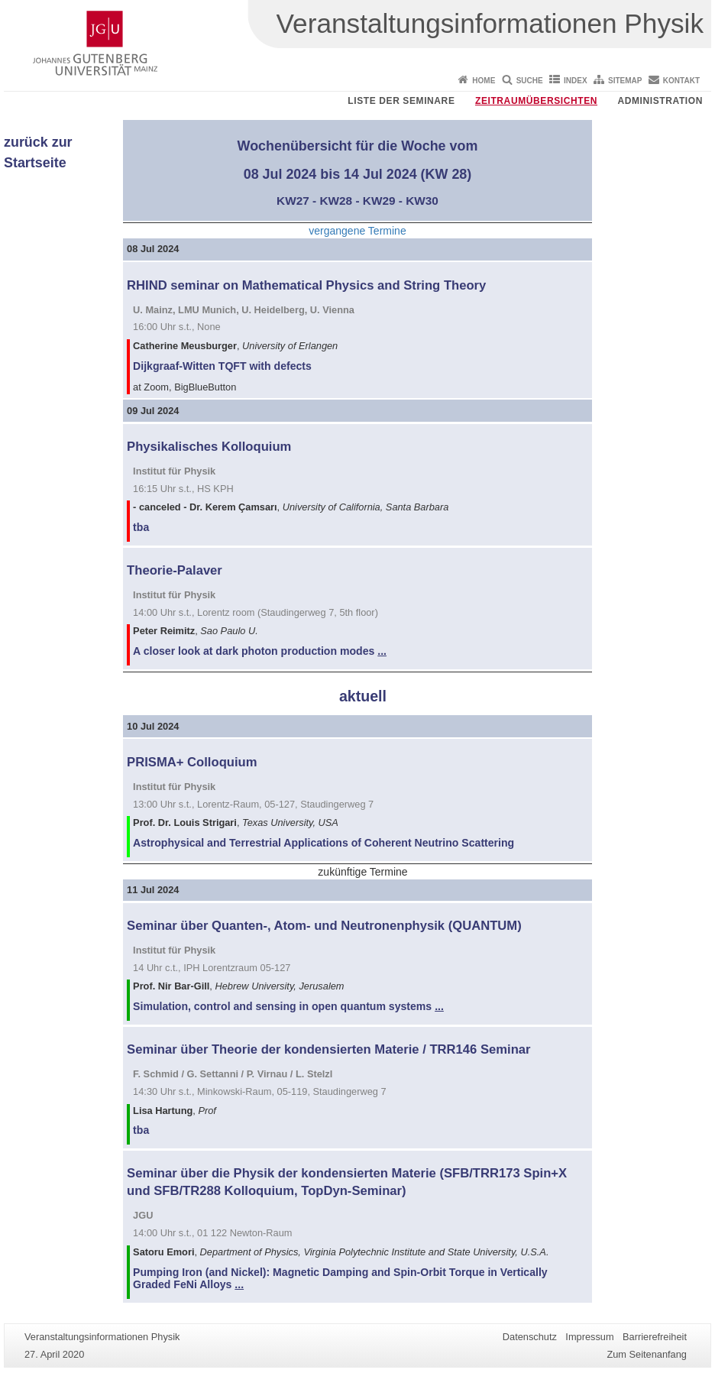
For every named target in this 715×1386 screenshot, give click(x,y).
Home (483, 80)
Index (575, 80)
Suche (529, 80)
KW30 (422, 200)
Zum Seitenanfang (647, 1354)
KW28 (335, 200)
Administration (660, 101)
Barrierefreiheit (655, 1336)
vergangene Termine (357, 231)
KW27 (293, 200)
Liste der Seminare (401, 101)
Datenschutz (530, 1336)
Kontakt (681, 80)
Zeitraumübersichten (536, 101)
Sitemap (625, 80)
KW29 (379, 200)
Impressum (589, 1336)
